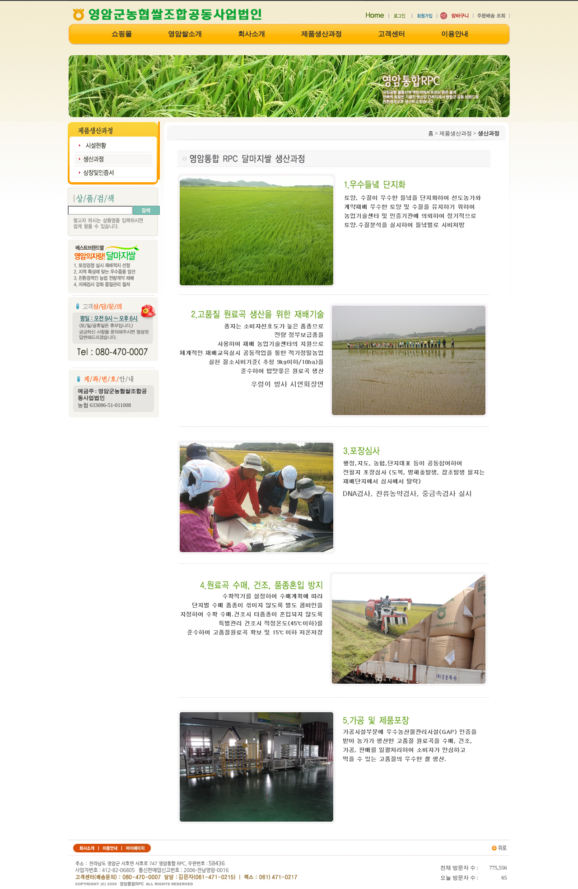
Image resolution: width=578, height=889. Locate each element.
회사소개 (251, 34)
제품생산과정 (321, 34)
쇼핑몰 (122, 34)
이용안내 (454, 34)
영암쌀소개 (185, 34)
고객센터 (391, 34)
